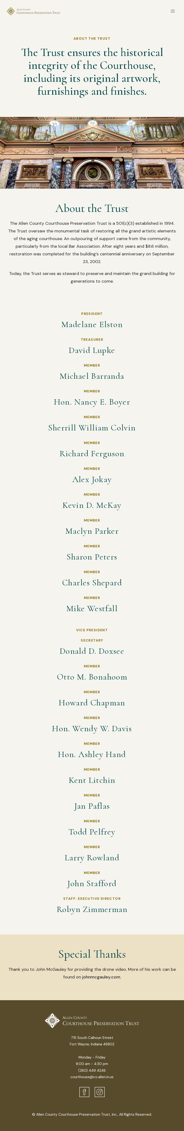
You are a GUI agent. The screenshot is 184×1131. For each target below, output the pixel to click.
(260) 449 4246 (92, 1070)
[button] (172, 11)
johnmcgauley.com (101, 977)
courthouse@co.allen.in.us (92, 1077)
